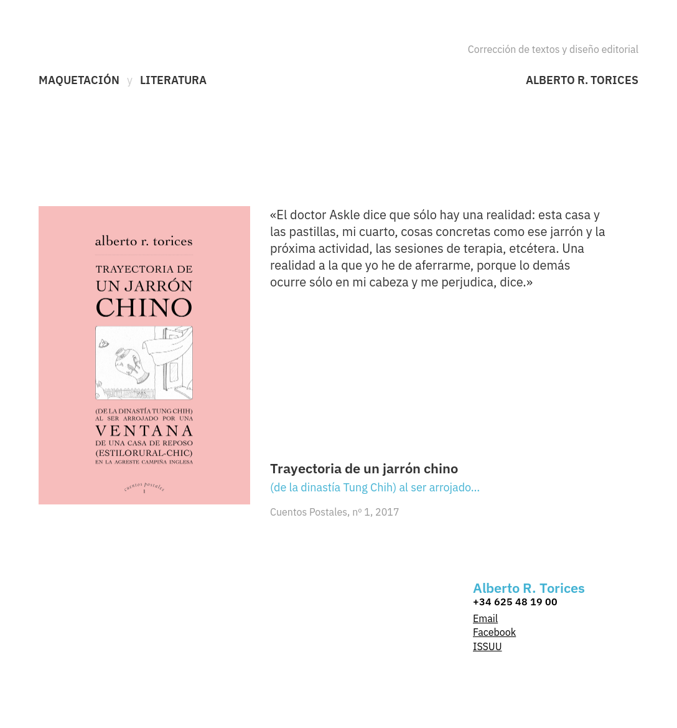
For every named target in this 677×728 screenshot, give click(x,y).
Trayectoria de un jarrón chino (364, 468)
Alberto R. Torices (582, 80)
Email (485, 618)
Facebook (494, 632)
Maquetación (79, 80)
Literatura (173, 80)
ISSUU (487, 646)
